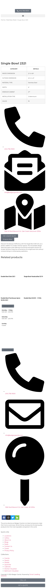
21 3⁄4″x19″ (31, 73)
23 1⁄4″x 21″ (31, 78)
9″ (28, 87)
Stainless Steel (11, 20)
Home (3, 20)
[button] (23, 15)
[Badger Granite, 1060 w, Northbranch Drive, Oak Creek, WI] (23, 337)
